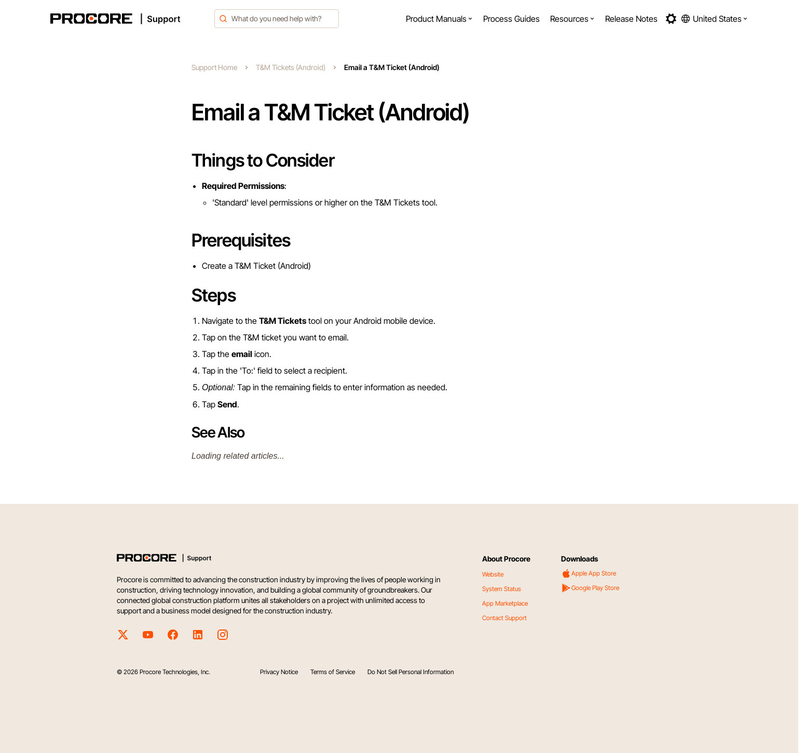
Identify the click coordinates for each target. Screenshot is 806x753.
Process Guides (511, 18)
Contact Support (504, 618)
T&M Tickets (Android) (290, 67)
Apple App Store (588, 573)
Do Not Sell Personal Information (410, 672)
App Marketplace (505, 603)
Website (492, 574)
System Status (501, 589)
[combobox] (276, 18)
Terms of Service (332, 672)
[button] (439, 18)
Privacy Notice (279, 672)
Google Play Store (590, 588)
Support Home (214, 67)
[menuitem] (439, 18)
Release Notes (631, 18)
